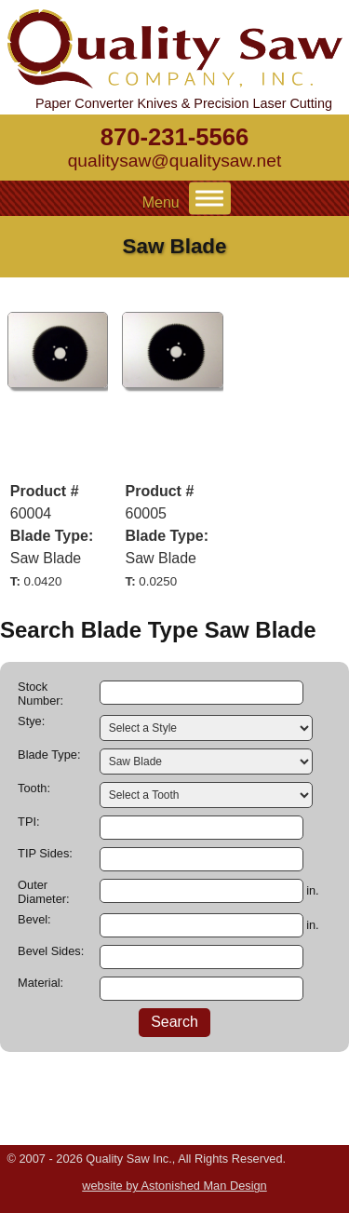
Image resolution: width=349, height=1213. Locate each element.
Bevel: (34, 919)
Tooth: (34, 788)
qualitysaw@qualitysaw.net (175, 160)
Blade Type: (49, 754)
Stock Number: (40, 694)
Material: (40, 983)
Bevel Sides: (51, 951)
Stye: (31, 721)
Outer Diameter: (43, 892)
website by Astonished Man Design (174, 1186)
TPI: (28, 822)
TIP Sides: (45, 853)
